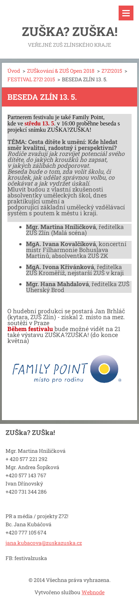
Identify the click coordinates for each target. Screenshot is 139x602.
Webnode (93, 592)
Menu (126, 13)
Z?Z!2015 (112, 70)
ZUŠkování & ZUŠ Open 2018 (61, 70)
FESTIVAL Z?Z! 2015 (31, 79)
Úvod (13, 70)
